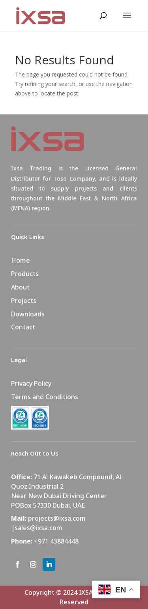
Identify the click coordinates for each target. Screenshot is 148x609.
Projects (23, 300)
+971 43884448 (56, 541)
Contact (23, 327)
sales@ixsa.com (38, 527)
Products (25, 273)
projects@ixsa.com (57, 518)
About (20, 287)
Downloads (28, 314)
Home (20, 260)
